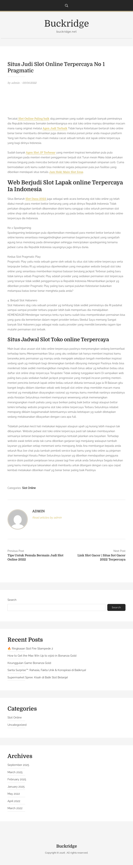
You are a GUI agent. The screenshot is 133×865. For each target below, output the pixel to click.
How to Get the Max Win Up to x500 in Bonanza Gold (42, 656)
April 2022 (14, 802)
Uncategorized (17, 725)
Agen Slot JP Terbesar (40, 152)
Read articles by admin (47, 518)
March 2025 (15, 773)
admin (15, 82)
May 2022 (14, 794)
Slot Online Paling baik (33, 118)
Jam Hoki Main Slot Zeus (65, 172)
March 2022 (15, 809)
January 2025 (16, 787)
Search (12, 600)
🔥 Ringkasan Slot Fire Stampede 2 (30, 649)
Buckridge (66, 24)
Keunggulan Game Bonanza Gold (29, 663)
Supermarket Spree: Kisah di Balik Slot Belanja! (38, 678)
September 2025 (18, 765)
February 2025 (17, 780)
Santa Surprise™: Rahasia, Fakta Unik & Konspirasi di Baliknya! (47, 671)
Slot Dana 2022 (36, 199)
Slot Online (29, 488)
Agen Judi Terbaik (55, 128)
